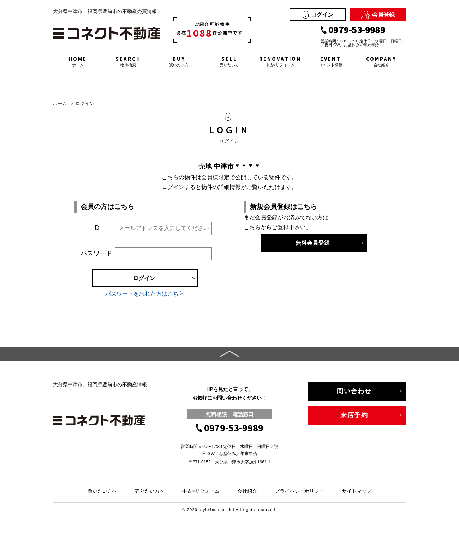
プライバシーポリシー (299, 491)
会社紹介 (247, 491)
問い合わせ (354, 391)
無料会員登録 (312, 243)
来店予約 (354, 415)
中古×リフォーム (201, 491)
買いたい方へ (102, 491)
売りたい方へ (150, 491)
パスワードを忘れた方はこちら (144, 294)
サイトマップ (356, 491)
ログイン (318, 15)
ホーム (60, 103)
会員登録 (378, 15)
